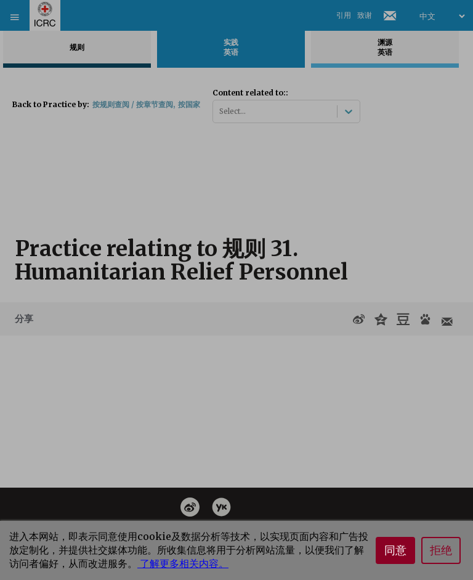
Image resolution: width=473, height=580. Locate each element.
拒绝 (441, 550)
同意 (395, 550)
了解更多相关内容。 (182, 563)
